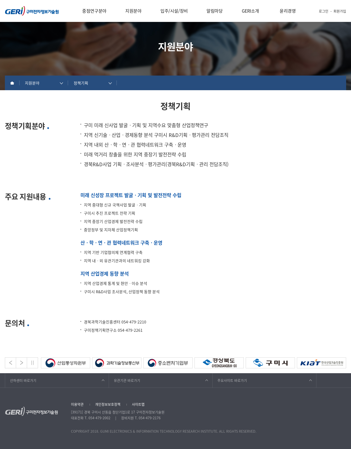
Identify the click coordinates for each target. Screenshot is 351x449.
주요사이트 (232, 380)
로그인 (323, 11)
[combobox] (44, 83)
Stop (32, 362)
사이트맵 (138, 404)
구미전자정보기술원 (32, 11)
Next (21, 362)
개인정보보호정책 (107, 404)
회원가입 (339, 11)
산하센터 (23, 380)
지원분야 (133, 11)
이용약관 (77, 404)
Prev (10, 362)
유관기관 (127, 380)
